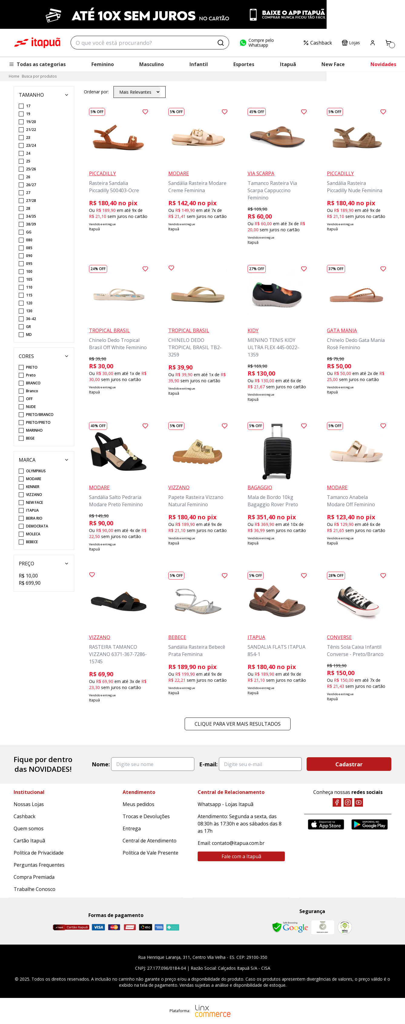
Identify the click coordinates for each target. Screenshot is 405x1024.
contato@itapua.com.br (238, 843)
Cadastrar (349, 764)
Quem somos (29, 828)
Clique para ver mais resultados (238, 724)
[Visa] (98, 927)
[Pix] (172, 927)
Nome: (101, 764)
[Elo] (145, 927)
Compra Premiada (34, 877)
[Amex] (159, 927)
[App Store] (326, 824)
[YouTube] (358, 802)
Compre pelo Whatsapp (256, 43)
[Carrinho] (388, 43)
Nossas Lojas (29, 804)
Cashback (317, 42)
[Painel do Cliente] (373, 43)
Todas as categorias (37, 64)
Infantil (198, 64)
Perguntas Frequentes (39, 865)
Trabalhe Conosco (34, 889)
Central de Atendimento (149, 840)
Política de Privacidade (39, 852)
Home (14, 76)
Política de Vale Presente (150, 852)
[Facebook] (337, 802)
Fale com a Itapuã (241, 856)
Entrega (132, 828)
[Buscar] (220, 42)
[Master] (114, 927)
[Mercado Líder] (323, 927)
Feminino (102, 64)
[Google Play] (369, 824)
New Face (333, 64)
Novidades (383, 64)
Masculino (151, 64)
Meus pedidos (138, 804)
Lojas (351, 43)
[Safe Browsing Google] (290, 927)
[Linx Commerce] (212, 1011)
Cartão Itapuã (29, 840)
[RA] (344, 927)
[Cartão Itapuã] (71, 927)
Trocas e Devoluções (146, 816)
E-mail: (208, 764)
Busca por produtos (39, 76)
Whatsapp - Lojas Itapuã (225, 804)
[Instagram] (348, 802)
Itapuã (288, 64)
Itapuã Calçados (37, 42)
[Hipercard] (130, 927)
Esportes (243, 64)
